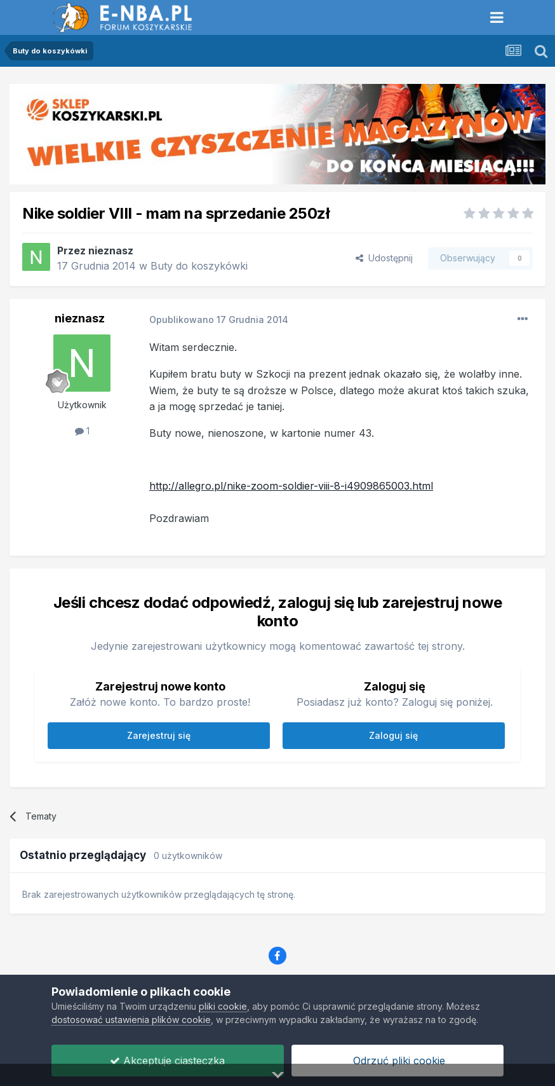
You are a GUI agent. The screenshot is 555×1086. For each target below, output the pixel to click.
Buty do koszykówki (199, 265)
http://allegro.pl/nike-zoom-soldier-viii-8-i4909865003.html (291, 485)
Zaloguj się (393, 735)
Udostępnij (384, 257)
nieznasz (110, 250)
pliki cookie (223, 1006)
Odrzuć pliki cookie (397, 1060)
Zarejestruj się (159, 735)
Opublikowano (218, 319)
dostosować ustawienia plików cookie (131, 1019)
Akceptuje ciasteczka (167, 1060)
